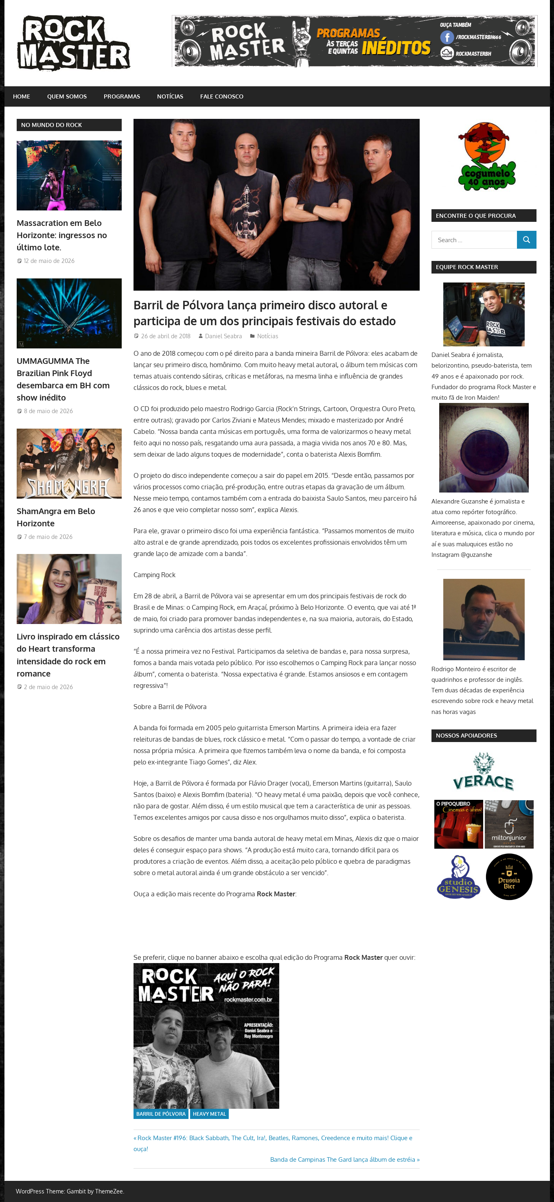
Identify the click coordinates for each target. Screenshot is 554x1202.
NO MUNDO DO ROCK (51, 124)
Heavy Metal (209, 1114)
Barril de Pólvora (161, 1114)
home (21, 96)
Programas (122, 96)
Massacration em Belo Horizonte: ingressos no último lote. (62, 235)
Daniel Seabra (223, 336)
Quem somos (67, 96)
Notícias (170, 96)
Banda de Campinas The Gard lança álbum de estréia (342, 1159)
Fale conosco (221, 96)
